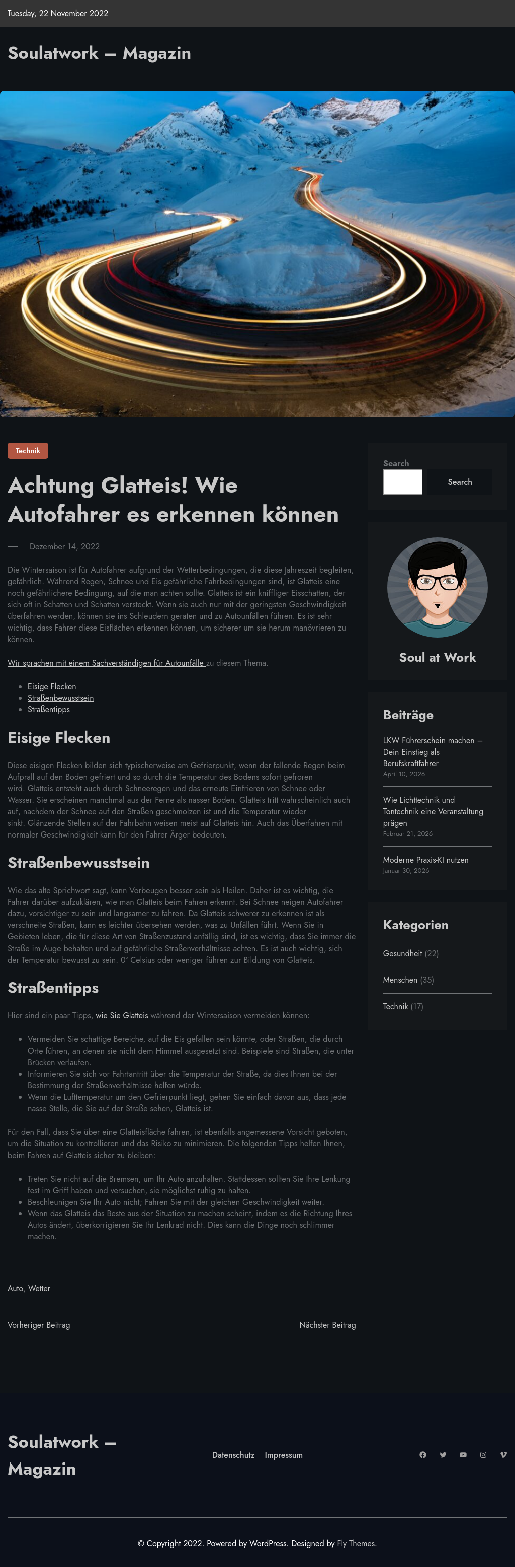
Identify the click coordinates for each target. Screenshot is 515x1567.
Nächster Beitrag (327, 1324)
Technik (28, 450)
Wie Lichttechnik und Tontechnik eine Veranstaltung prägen (434, 811)
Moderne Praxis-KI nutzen (426, 860)
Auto (15, 1288)
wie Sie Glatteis (122, 1015)
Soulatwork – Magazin (103, 52)
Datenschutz (233, 1455)
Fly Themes (356, 1543)
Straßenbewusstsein (61, 698)
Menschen (400, 980)
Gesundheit (403, 953)
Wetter (39, 1288)
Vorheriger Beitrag (39, 1324)
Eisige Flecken (52, 686)
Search (396, 463)
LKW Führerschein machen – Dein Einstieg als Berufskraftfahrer (433, 752)
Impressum (284, 1455)
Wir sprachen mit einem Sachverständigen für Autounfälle (108, 663)
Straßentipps (49, 709)
